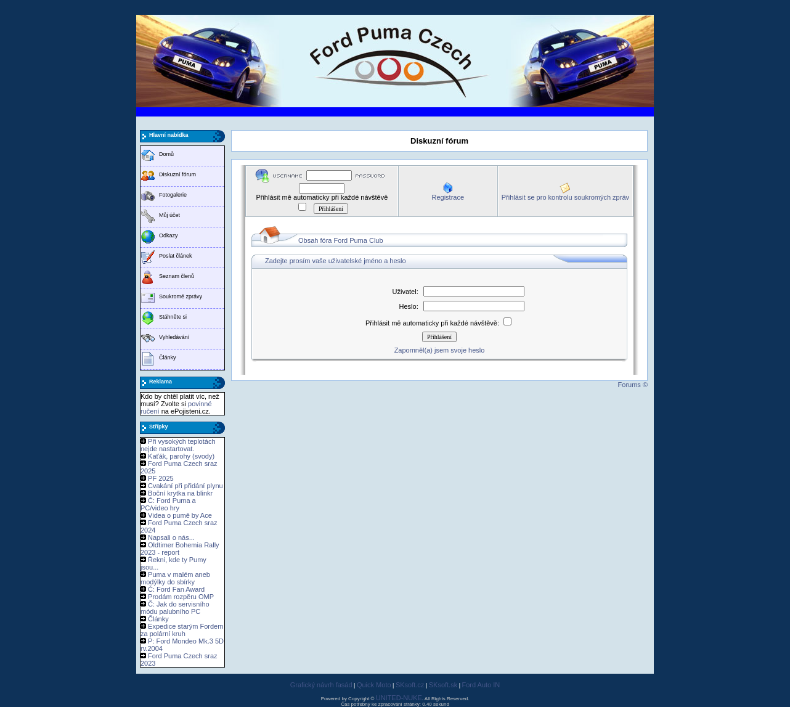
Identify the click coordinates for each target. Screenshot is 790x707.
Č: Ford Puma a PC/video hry (168, 504)
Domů (166, 154)
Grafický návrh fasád (321, 685)
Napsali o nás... (171, 537)
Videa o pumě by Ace (180, 515)
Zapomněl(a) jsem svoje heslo (439, 350)
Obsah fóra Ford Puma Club (340, 240)
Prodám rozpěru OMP (181, 596)
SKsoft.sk (443, 685)
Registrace (447, 197)
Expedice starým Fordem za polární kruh (181, 630)
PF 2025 (161, 478)
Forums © (633, 384)
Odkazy (168, 235)
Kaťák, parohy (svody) (181, 456)
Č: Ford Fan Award (176, 589)
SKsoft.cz (410, 685)
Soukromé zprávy (180, 296)
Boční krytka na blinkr (180, 493)
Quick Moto (374, 685)
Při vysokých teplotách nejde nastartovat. (178, 445)
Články (167, 357)
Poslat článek (175, 256)
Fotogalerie (173, 195)
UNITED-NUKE (399, 697)
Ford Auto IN (481, 685)
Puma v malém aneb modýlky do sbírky (175, 578)
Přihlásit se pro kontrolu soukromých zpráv (565, 197)
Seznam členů (176, 276)
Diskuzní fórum (177, 174)
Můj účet (169, 215)
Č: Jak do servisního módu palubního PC (175, 607)
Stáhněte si (173, 317)
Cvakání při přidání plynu (185, 485)
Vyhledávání (174, 337)
